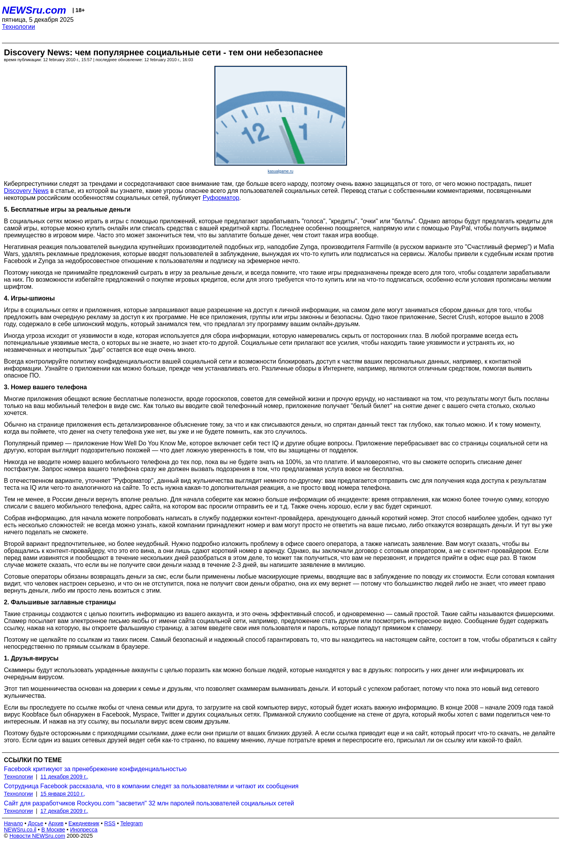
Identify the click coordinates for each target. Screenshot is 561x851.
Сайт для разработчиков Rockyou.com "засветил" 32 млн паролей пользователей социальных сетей (149, 803)
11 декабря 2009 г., (64, 776)
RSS (109, 823)
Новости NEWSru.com (37, 836)
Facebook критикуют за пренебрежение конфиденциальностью (95, 769)
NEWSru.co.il (20, 829)
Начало (13, 823)
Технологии (18, 26)
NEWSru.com (34, 10)
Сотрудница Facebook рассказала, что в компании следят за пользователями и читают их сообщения (151, 786)
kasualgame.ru (281, 171)
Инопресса (84, 829)
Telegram (131, 823)
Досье (35, 823)
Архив (56, 823)
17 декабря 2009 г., (64, 811)
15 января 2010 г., (63, 794)
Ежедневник (84, 823)
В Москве (53, 829)
